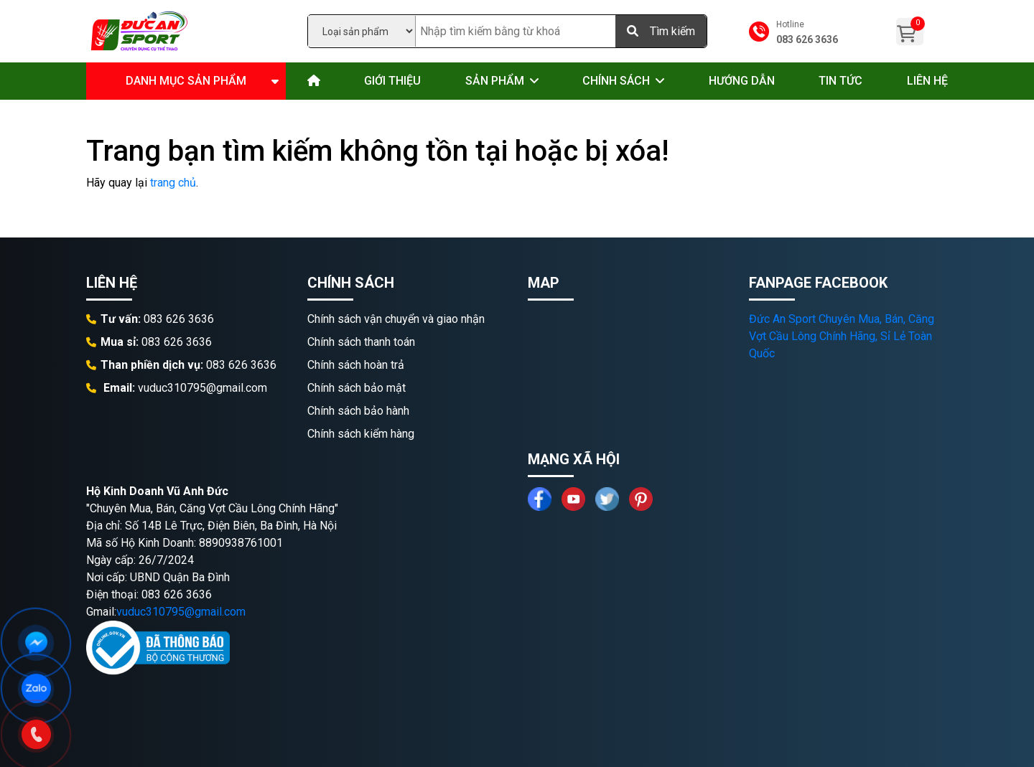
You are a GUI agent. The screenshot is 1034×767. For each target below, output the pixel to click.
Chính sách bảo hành (358, 411)
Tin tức (840, 81)
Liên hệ (927, 81)
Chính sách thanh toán (361, 342)
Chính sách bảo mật (356, 388)
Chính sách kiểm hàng (360, 434)
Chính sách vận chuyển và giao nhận (396, 319)
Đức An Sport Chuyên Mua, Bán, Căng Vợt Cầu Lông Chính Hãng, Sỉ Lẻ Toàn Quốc (841, 336)
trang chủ (173, 182)
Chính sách (616, 81)
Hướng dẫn (742, 81)
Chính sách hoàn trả (355, 365)
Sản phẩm (494, 81)
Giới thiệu (392, 81)
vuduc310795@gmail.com (181, 611)
